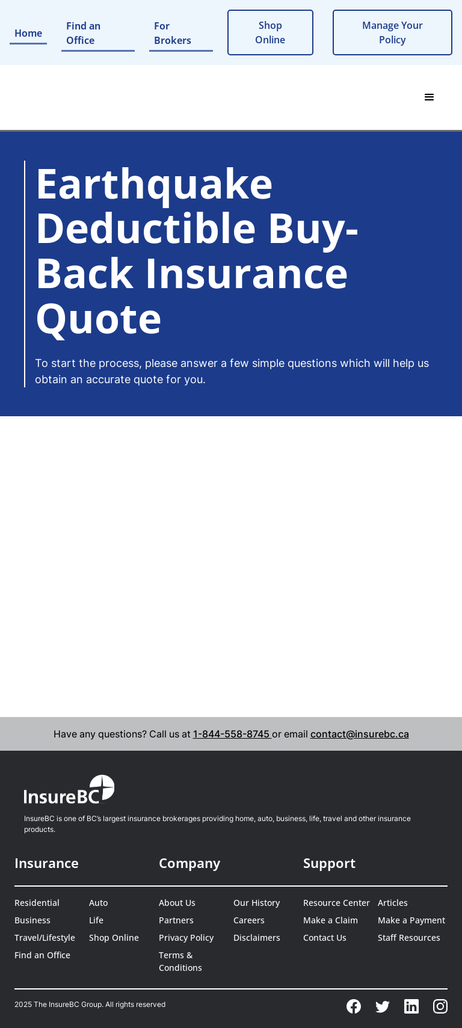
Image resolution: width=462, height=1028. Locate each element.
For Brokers (172, 33)
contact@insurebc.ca (359, 734)
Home (28, 33)
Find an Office (83, 33)
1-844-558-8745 (232, 734)
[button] (429, 97)
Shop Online (270, 32)
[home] (59, 97)
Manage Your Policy (392, 32)
